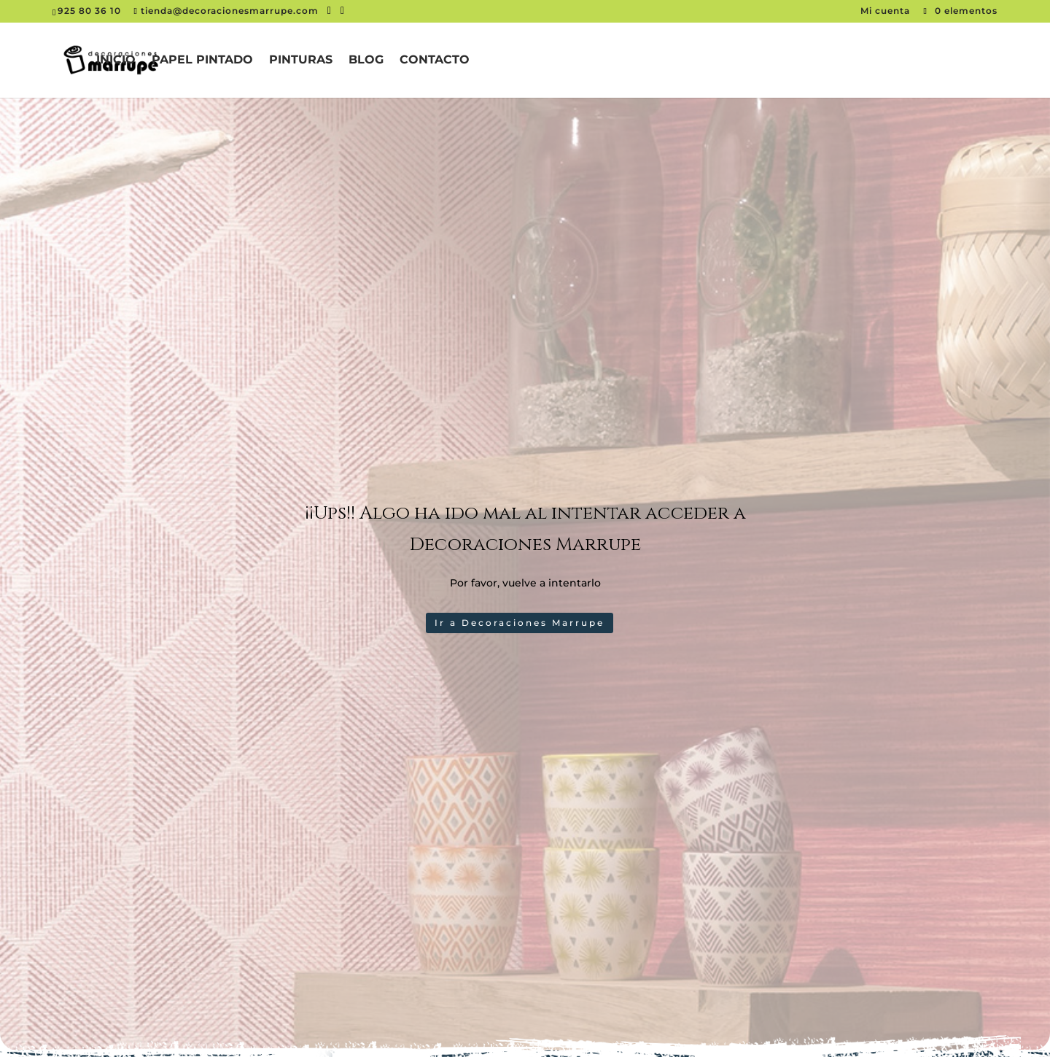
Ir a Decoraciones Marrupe (519, 622)
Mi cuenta (886, 10)
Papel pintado (202, 60)
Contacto (435, 60)
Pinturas (300, 60)
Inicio (116, 60)
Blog (366, 60)
